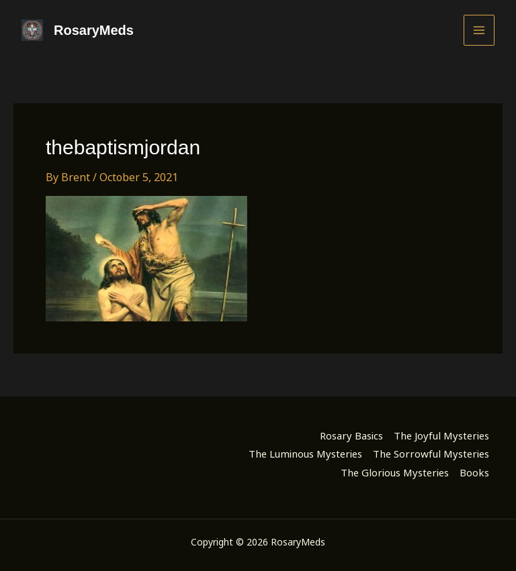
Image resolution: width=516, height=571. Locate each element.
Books (474, 472)
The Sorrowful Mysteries (431, 453)
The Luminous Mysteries (305, 453)
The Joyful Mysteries (441, 435)
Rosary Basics (351, 435)
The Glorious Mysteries (395, 472)
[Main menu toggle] (479, 30)
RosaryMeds (94, 30)
